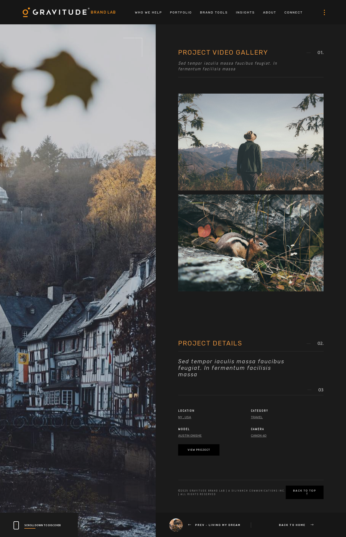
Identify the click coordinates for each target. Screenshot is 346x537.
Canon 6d (259, 435)
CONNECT (293, 12)
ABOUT (269, 12)
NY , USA (184, 417)
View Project (199, 450)
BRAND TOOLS (214, 12)
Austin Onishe (190, 435)
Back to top (304, 492)
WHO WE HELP (148, 12)
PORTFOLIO (181, 12)
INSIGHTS (245, 12)
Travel (257, 417)
